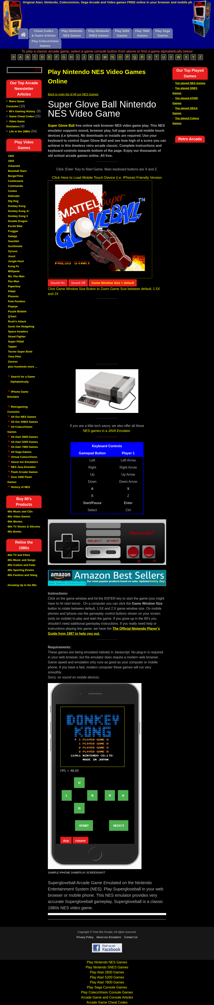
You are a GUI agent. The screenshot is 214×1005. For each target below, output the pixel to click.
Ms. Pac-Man (16, 276)
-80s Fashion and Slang (22, 575)
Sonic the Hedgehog (21, 326)
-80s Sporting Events (20, 570)
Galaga (12, 236)
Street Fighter (17, 336)
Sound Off (78, 283)
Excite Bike (15, 226)
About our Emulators (24, 462)
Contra (12, 191)
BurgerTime (15, 176)
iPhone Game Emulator (17, 396)
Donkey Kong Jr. (18, 211)
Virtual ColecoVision (24, 456)
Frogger (13, 231)
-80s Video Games (18, 516)
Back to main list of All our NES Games (73, 94)
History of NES (20, 487)
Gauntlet (13, 241)
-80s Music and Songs (21, 560)
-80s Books (14, 531)
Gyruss (12, 251)
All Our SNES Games (24, 421)
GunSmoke (15, 246)
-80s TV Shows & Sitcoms (23, 526)
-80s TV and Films (18, 555)
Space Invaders (18, 331)
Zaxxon (13, 361)
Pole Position (16, 301)
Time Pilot (14, 356)
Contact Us (131, 937)
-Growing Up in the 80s (22, 585)
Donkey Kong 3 (18, 216)
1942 (11, 155)
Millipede (14, 271)
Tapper (12, 346)
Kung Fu (13, 266)
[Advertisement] (107, 17)
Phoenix (13, 296)
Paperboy (14, 286)
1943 (11, 160)
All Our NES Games (23, 416)
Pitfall (11, 291)
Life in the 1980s (19, 131)
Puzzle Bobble (17, 311)
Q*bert (12, 316)
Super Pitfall (16, 341)
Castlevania (15, 181)
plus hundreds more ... (22, 366)
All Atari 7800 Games (24, 446)
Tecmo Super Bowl (20, 351)
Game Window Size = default (113, 283)
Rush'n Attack (17, 321)
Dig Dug (13, 201)
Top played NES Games (190, 83)
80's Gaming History (22, 111)
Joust (11, 256)
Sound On (58, 283)
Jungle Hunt (16, 261)
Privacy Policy (84, 937)
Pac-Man (13, 281)
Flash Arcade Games (24, 472)
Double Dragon (17, 221)
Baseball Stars (17, 170)
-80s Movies (14, 521)
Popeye (13, 306)
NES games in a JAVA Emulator (106, 431)
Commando (15, 186)
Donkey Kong (16, 206)
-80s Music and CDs (20, 511)
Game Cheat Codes (21, 116)
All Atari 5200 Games (24, 441)
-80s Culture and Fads (21, 565)
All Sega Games (21, 451)
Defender (14, 196)
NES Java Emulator (23, 467)
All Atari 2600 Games (24, 436)
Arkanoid (14, 165)
